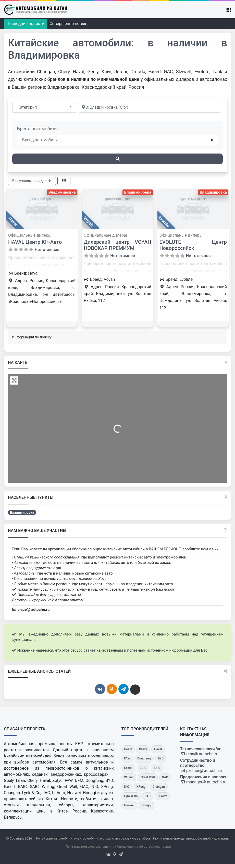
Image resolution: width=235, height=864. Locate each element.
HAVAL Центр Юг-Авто (35, 242)
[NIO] (126, 787)
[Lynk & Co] (131, 796)
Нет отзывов (47, 249)
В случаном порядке (32, 181)
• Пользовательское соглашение (89, 846)
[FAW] (127, 759)
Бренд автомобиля (37, 128)
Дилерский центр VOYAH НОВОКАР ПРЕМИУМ (117, 245)
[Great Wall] (147, 777)
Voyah (88, 221)
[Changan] (159, 787)
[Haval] (158, 749)
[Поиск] (117, 159)
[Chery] (143, 749)
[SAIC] (157, 768)
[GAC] (165, 777)
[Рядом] (149, 107)
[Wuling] (129, 777)
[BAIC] (143, 768)
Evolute (164, 221)
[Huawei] (129, 805)
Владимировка (62, 192)
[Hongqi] (146, 805)
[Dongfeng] (143, 759)
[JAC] (147, 796)
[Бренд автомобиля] (117, 140)
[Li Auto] (162, 796)
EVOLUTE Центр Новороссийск (193, 245)
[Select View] (64, 181)
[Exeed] (128, 768)
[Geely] (128, 749)
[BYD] (161, 759)
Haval (12, 221)
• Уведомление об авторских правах (143, 846)
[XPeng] (141, 787)
